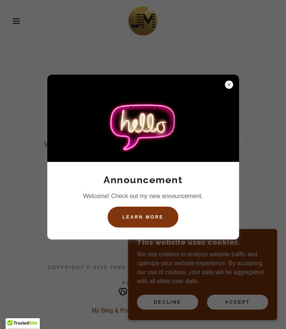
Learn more (143, 217)
